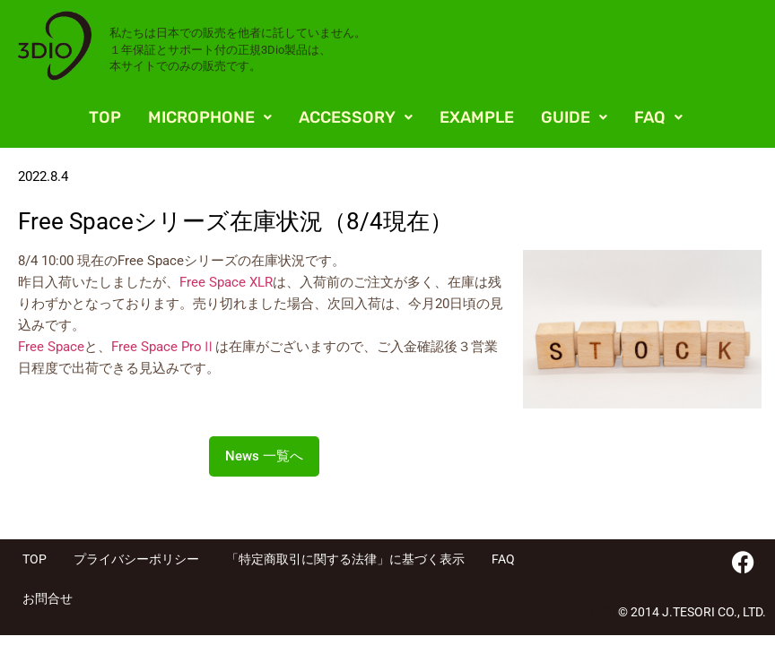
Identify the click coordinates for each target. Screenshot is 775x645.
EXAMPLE (477, 117)
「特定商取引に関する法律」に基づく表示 (345, 559)
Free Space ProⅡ (163, 347)
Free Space (51, 347)
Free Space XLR (226, 282)
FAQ (658, 117)
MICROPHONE (210, 117)
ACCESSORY (356, 117)
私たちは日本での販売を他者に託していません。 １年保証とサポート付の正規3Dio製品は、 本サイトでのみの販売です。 (237, 49)
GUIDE (574, 117)
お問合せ (47, 598)
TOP (105, 117)
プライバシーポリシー (136, 559)
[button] (210, 117)
